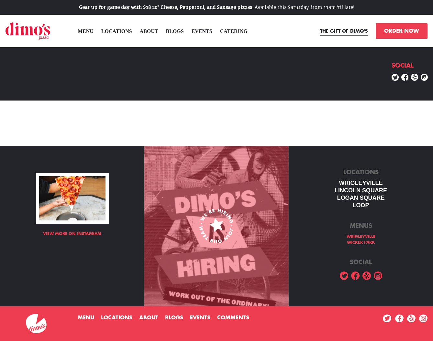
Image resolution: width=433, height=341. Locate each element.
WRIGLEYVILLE (361, 183)
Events (202, 31)
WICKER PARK (361, 242)
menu (86, 31)
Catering (234, 31)
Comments (233, 317)
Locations (116, 31)
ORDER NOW (401, 31)
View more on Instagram (72, 234)
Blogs (175, 31)
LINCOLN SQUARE (361, 190)
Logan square (360, 198)
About (149, 31)
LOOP (360, 205)
